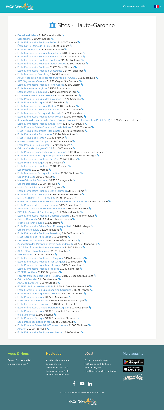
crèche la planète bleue (31, 223)
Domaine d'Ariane (28, 35)
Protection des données (96, 360)
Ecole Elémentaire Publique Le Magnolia (40, 258)
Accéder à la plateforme (57, 360)
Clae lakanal (24, 39)
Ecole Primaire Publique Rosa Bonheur (39, 293)
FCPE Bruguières (27, 272)
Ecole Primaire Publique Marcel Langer (39, 265)
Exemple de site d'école (57, 371)
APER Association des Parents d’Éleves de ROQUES (47, 78)
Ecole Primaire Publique (31, 102)
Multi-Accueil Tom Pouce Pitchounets (39, 131)
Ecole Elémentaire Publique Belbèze (38, 159)
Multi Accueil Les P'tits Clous (34, 237)
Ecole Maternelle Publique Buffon (36, 106)
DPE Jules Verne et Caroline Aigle (37, 212)
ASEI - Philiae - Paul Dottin (33, 300)
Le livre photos (53, 363)
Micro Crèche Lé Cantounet (33, 180)
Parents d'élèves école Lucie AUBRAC (39, 276)
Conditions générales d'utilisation (100, 371)
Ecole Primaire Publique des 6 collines (39, 99)
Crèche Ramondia (27, 219)
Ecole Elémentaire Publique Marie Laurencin (42, 191)
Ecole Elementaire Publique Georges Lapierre (43, 215)
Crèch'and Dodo (26, 177)
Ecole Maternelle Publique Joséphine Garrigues (44, 290)
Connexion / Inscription (134, 6)
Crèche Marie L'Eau (28, 230)
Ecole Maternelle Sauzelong (33, 74)
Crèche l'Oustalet (27, 279)
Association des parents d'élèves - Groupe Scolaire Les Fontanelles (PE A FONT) (64, 120)
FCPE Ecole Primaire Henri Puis (35, 286)
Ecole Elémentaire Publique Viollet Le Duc (41, 63)
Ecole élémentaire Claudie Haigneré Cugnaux (43, 307)
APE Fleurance (26, 254)
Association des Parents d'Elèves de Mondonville (45, 244)
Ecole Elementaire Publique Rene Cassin (40, 85)
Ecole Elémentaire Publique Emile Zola (39, 109)
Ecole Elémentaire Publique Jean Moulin (40, 116)
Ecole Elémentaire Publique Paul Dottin (40, 56)
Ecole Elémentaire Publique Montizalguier (41, 261)
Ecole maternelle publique (32, 92)
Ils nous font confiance (57, 374)
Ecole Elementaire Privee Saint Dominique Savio (45, 226)
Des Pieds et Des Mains (31, 240)
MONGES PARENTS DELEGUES (36, 95)
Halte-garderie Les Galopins (33, 141)
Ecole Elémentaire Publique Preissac (38, 269)
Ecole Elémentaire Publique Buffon (37, 42)
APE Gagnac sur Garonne (32, 81)
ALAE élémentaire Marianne (33, 251)
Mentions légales (92, 367)
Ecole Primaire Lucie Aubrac (33, 145)
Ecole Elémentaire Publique (33, 67)
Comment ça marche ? (57, 367)
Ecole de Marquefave (29, 49)
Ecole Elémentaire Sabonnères (35, 134)
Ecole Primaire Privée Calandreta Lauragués (42, 152)
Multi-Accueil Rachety (30, 187)
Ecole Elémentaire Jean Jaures (34, 304)
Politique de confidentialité (97, 363)
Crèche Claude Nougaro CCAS (35, 148)
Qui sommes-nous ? (18, 363)
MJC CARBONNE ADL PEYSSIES (36, 198)
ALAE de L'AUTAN (28, 283)
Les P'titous (24, 170)
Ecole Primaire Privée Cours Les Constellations (44, 127)
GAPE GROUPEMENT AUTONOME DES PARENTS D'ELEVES (52, 201)
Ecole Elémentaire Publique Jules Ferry (39, 124)
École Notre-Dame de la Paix (34, 46)
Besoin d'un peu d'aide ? (19, 360)
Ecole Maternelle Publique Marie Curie (39, 53)
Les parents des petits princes (34, 322)
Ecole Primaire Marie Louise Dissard (38, 205)
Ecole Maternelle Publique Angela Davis (40, 155)
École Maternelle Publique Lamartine (38, 173)
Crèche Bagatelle (27, 184)
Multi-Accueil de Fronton (32, 138)
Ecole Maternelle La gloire (32, 88)
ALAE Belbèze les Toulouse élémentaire (41, 247)
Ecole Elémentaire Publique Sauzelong (39, 233)
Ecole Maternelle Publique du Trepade (39, 113)
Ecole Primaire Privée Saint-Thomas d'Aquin (42, 325)
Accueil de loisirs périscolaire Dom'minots (41, 208)
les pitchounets (26, 315)
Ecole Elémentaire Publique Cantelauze (40, 70)
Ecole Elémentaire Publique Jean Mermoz (41, 332)
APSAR (22, 329)
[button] (157, 6)
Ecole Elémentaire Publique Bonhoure (39, 60)
